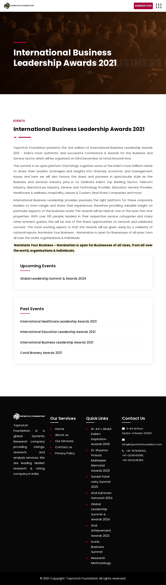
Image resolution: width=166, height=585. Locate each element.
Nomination (143, 5)
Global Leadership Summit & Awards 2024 (53, 278)
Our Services (64, 441)
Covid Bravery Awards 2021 (41, 353)
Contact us (63, 447)
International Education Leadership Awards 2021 (57, 332)
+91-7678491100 (136, 451)
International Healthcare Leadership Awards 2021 (58, 321)
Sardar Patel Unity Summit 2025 (101, 481)
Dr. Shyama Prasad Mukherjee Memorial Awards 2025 (100, 460)
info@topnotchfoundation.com (142, 444)
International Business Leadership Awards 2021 (56, 342)
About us (62, 435)
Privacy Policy (65, 453)
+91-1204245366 (132, 460)
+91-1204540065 (132, 455)
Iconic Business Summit (97, 546)
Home (59, 429)
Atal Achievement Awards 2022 (101, 530)
